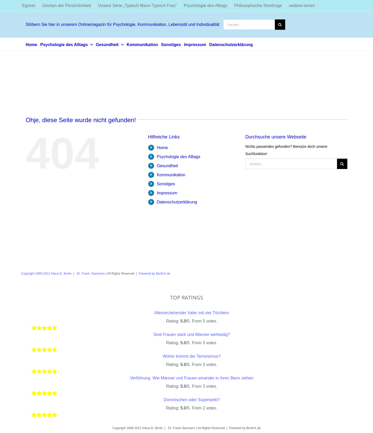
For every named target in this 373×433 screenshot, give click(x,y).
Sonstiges (166, 184)
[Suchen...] (249, 24)
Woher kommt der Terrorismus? (191, 356)
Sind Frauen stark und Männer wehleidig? (191, 334)
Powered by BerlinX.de (154, 273)
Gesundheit (167, 166)
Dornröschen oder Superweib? (191, 400)
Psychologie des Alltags (178, 157)
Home (162, 147)
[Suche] (280, 24)
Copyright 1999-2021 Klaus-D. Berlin (46, 273)
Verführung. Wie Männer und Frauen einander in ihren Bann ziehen (192, 378)
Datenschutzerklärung (177, 202)
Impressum (167, 193)
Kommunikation (171, 175)
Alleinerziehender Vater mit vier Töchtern (191, 313)
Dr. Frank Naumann (90, 273)
